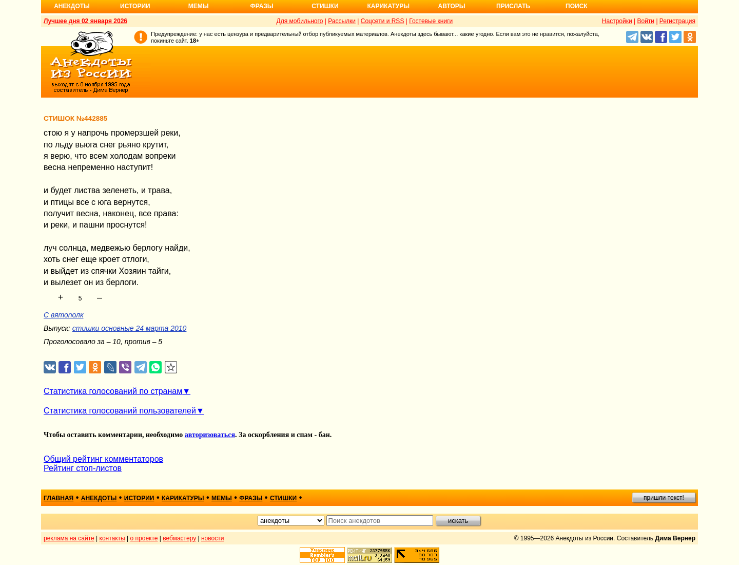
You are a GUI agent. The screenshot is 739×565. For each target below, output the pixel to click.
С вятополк (64, 315)
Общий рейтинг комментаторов (103, 459)
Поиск (577, 6)
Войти (645, 21)
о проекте (144, 538)
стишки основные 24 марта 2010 (129, 328)
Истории (135, 6)
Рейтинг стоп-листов (83, 468)
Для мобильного (300, 21)
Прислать (513, 6)
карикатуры (183, 498)
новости (212, 538)
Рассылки (342, 21)
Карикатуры (388, 6)
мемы (221, 498)
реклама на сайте (69, 538)
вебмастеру (179, 538)
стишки (283, 498)
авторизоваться (210, 435)
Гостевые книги (431, 21)
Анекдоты (72, 6)
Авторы (451, 6)
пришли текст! (664, 497)
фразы (250, 498)
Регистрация (677, 21)
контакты (112, 538)
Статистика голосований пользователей (120, 410)
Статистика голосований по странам (113, 391)
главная (58, 498)
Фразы (261, 6)
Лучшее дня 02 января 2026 (85, 21)
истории (139, 498)
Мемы (198, 6)
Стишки (325, 6)
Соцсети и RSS (382, 21)
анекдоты (99, 498)
